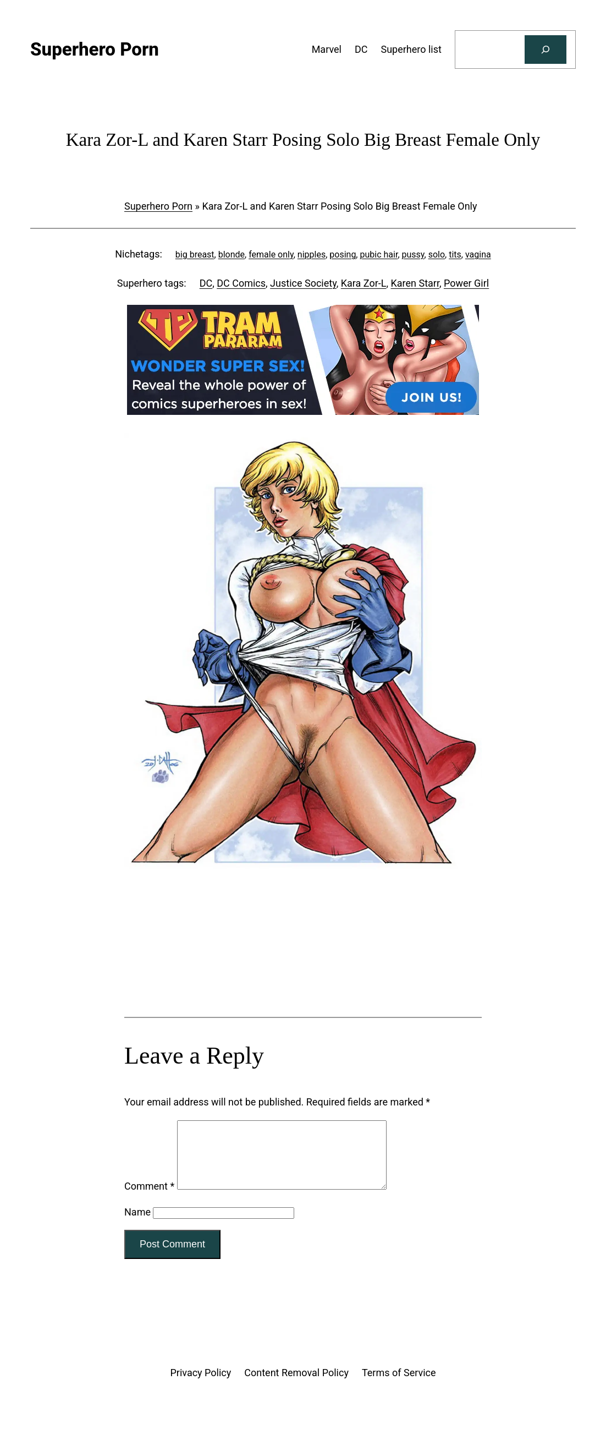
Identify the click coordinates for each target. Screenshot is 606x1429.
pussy (413, 254)
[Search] (545, 49)
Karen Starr (414, 283)
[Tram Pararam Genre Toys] (303, 973)
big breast (194, 254)
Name (137, 1225)
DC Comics (241, 283)
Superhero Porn (158, 206)
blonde (231, 254)
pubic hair (379, 254)
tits (455, 254)
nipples (312, 254)
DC (206, 283)
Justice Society (303, 283)
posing (342, 254)
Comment (149, 1199)
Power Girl (466, 283)
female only (271, 254)
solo (436, 254)
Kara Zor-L (364, 283)
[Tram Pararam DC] (303, 411)
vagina (478, 254)
